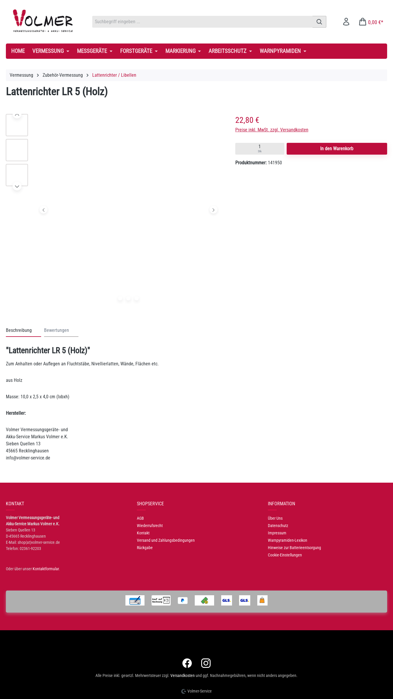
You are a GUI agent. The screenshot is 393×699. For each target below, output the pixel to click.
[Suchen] (319, 22)
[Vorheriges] (44, 210)
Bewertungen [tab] (56, 330)
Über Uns (275, 518)
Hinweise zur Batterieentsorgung (294, 547)
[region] (114, 211)
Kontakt (143, 533)
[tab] (23, 331)
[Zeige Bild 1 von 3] (120, 298)
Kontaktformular (46, 568)
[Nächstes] (213, 210)
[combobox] (202, 22)
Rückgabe (145, 547)
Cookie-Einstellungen (285, 555)
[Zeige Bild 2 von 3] (128, 298)
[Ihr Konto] (346, 22)
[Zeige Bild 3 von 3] (137, 298)
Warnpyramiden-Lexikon (287, 540)
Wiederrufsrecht (150, 525)
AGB (140, 518)
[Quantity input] (260, 149)
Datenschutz (278, 525)
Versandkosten (182, 675)
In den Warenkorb (336, 148)
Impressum (277, 533)
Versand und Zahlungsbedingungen (166, 540)
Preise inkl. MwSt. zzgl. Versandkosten (271, 130)
